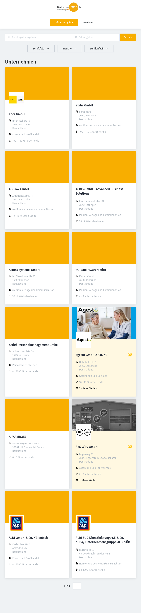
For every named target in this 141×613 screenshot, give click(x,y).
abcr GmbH (17, 114)
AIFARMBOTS (17, 437)
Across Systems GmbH (24, 270)
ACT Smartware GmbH (91, 270)
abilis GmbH (84, 105)
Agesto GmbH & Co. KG (91, 355)
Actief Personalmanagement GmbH (33, 345)
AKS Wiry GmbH (87, 447)
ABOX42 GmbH (19, 189)
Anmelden (88, 22)
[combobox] (38, 37)
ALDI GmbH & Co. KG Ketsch (28, 538)
